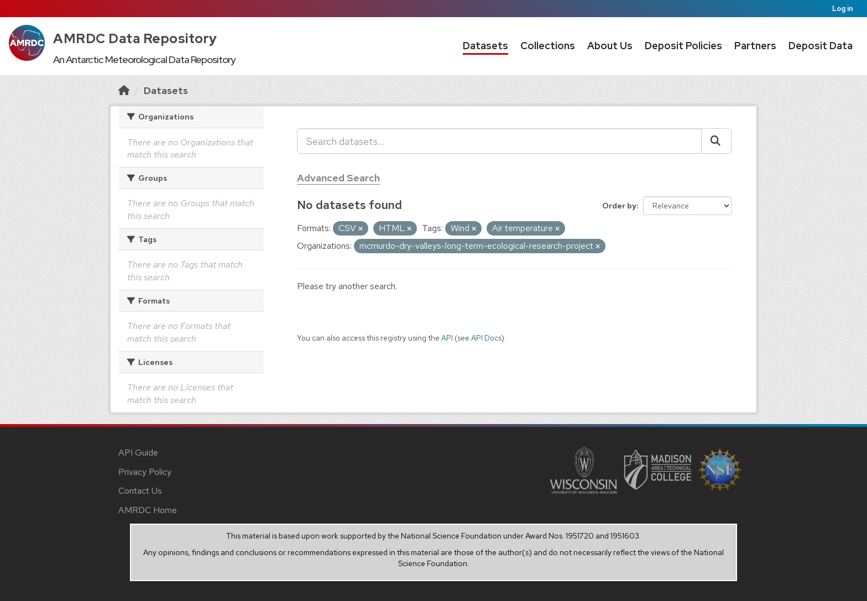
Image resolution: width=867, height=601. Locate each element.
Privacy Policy (144, 472)
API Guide (138, 452)
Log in (842, 8)
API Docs (486, 338)
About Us (610, 45)
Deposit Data (820, 45)
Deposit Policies (683, 45)
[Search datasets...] (499, 141)
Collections (547, 45)
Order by (619, 206)
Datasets (485, 45)
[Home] (123, 90)
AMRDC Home (147, 510)
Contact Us (140, 491)
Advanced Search (338, 177)
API (447, 338)
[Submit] (716, 141)
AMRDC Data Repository (135, 38)
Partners (755, 45)
